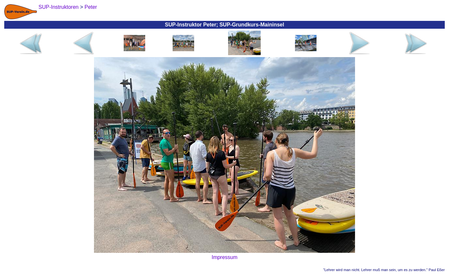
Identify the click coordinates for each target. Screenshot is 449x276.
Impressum (224, 257)
